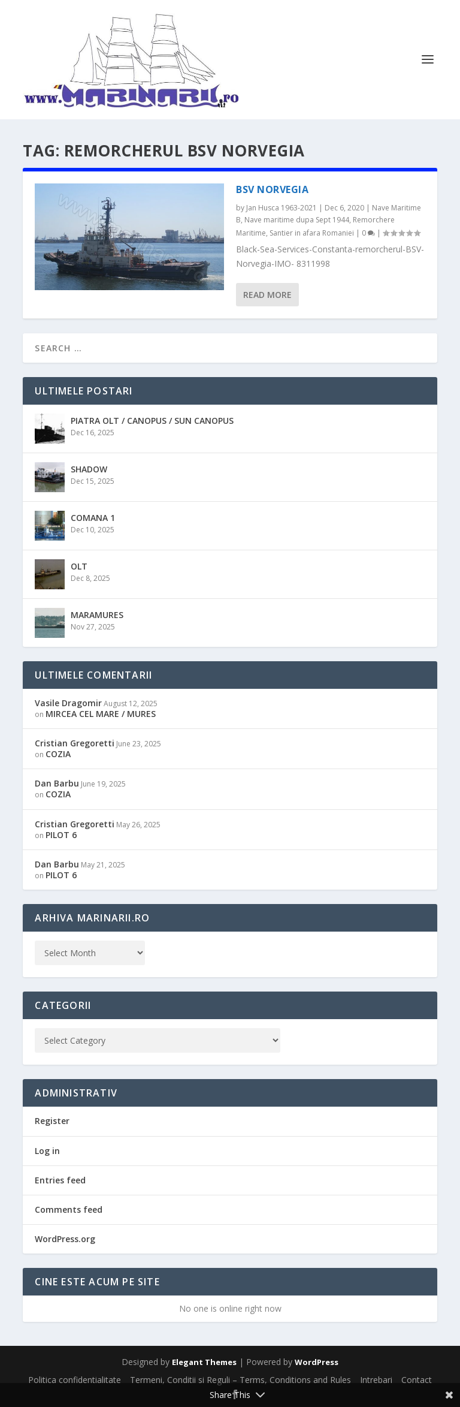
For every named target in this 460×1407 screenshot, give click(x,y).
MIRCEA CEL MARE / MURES (101, 713)
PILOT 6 (61, 834)
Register (52, 1120)
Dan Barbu (57, 783)
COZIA (58, 754)
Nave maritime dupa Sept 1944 (296, 220)
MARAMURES (97, 614)
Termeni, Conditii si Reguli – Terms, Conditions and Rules (240, 1379)
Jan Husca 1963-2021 (281, 208)
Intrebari (376, 1379)
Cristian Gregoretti (74, 743)
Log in (47, 1150)
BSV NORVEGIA (272, 189)
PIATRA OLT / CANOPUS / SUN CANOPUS (152, 420)
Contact (416, 1379)
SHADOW (89, 469)
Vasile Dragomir (68, 703)
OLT (79, 566)
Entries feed (60, 1180)
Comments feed (68, 1209)
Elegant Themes (204, 1362)
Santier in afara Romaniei (312, 233)
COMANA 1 (93, 517)
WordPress (316, 1362)
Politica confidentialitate (74, 1379)
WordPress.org (65, 1239)
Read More (267, 294)
